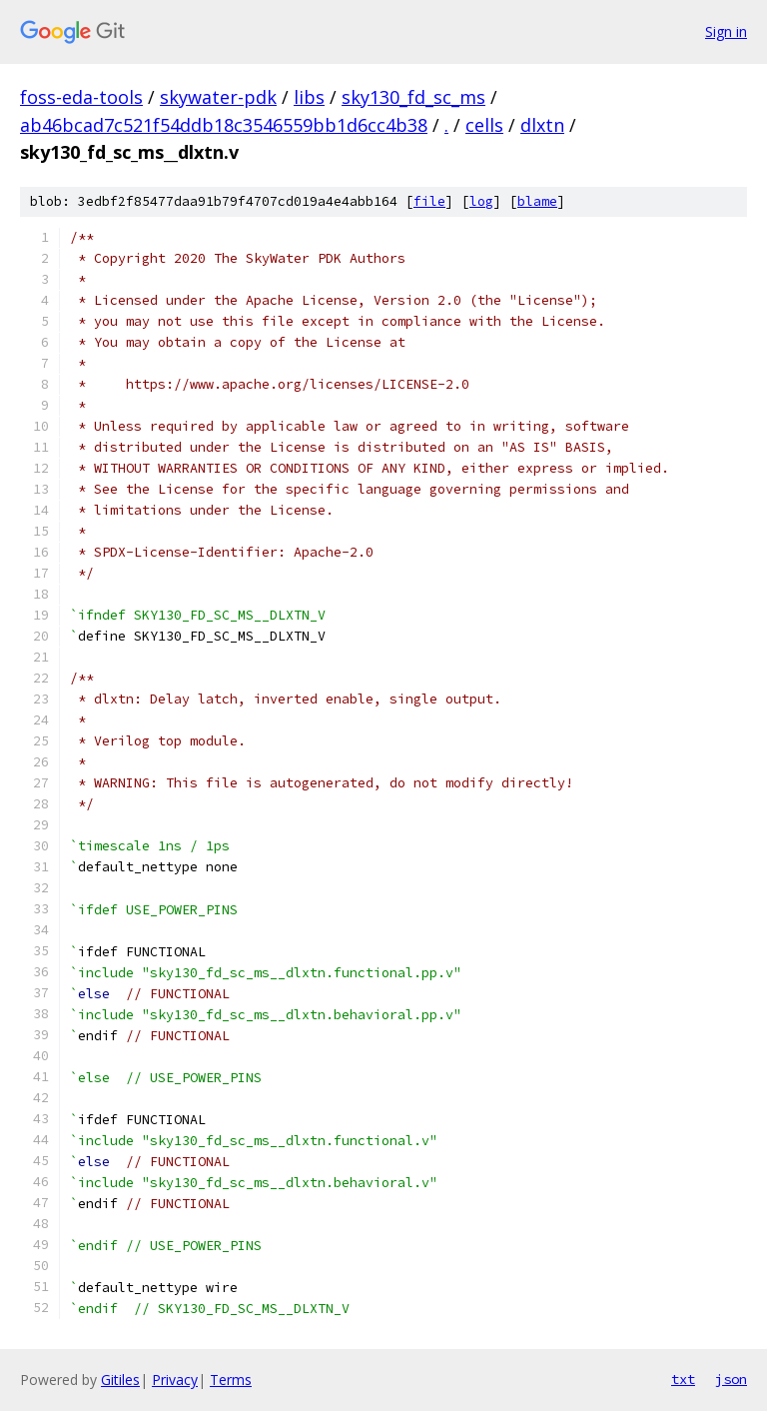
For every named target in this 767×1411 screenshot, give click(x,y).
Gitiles (120, 1379)
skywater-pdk (218, 97)
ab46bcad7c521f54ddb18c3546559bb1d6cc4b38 (223, 125)
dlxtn (542, 125)
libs (309, 97)
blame (537, 201)
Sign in (726, 31)
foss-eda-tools (81, 97)
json (731, 1379)
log (481, 201)
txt (683, 1379)
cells (484, 125)
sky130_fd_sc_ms (413, 97)
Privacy (175, 1379)
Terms (231, 1379)
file (429, 201)
